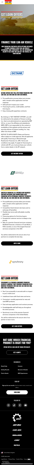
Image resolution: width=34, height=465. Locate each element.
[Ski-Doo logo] (17, 425)
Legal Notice (4, 459)
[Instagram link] (8, 405)
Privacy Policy (11, 459)
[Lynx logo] (17, 440)
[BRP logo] (17, 417)
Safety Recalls (5, 370)
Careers (20, 366)
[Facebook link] (20, 405)
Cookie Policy (19, 459)
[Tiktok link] (14, 405)
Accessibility (27, 459)
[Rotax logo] (17, 445)
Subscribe (17, 392)
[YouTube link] (26, 405)
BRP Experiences (23, 373)
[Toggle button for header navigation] (2, 2)
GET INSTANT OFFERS (17, 154)
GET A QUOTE (17, 353)
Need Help (4, 366)
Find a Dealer (4, 373)
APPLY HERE (17, 243)
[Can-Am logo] (8, 2)
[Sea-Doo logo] (17, 435)
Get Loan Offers (17, 326)
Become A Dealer (23, 370)
